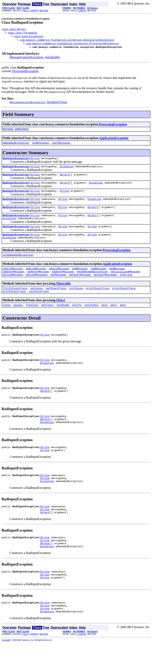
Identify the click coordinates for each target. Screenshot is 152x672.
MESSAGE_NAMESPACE (16, 130)
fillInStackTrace (15, 300)
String (35, 160)
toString (126, 286)
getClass (47, 318)
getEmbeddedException (92, 282)
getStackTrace (56, 300)
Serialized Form (57, 102)
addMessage (79, 278)
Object (64, 178)
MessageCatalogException (26, 57)
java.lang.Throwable (22, 33)
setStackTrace (39, 303)
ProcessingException (25, 71)
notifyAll (91, 318)
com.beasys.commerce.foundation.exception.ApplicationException (67, 40)
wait (104, 318)
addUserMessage (13, 282)
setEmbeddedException (18, 264)
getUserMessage (79, 286)
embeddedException (16, 144)
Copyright (6, 669)
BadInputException (16, 160)
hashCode (63, 318)
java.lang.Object (14, 29)
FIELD (25, 11)
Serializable (52, 57)
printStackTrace (97, 300)
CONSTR (34, 11)
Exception (67, 169)
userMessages (61, 144)
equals (18, 318)
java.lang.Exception (28, 37)
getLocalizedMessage (125, 282)
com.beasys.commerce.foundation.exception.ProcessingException (72, 44)
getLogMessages (36, 286)
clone (6, 318)
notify (76, 318)
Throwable (63, 294)
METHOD (44, 11)
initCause (76, 300)
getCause (36, 300)
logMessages (40, 144)
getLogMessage (13, 286)
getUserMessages (105, 286)
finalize (32, 318)
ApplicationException (113, 139)
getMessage (58, 286)
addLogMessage (13, 278)
